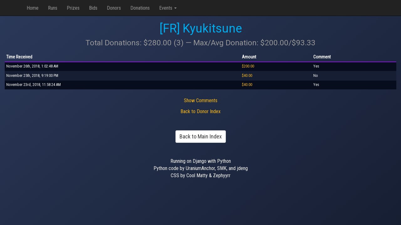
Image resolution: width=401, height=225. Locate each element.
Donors (114, 8)
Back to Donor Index (200, 111)
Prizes (73, 8)
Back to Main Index (201, 136)
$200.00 (248, 66)
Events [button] (168, 8)
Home (33, 8)
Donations (140, 8)
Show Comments (200, 100)
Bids (93, 8)
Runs (52, 8)
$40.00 (247, 75)
